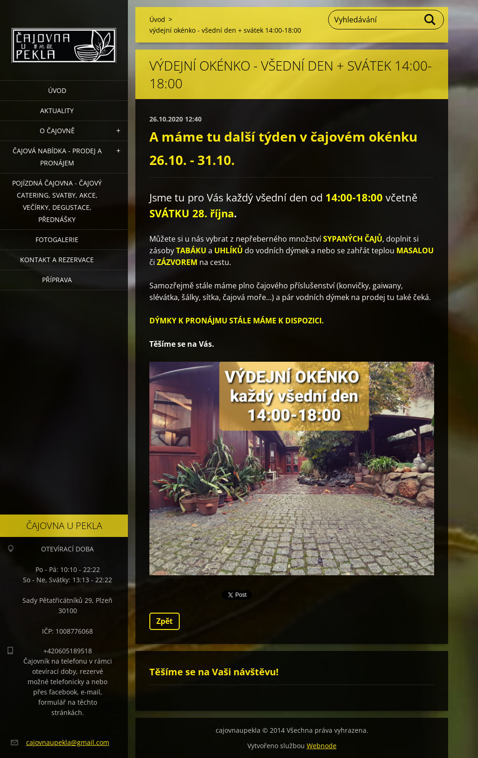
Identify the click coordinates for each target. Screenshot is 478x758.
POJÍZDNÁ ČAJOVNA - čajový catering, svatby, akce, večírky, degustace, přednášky (57, 201)
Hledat (430, 20)
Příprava (57, 279)
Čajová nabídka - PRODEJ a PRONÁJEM (57, 156)
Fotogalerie (56, 239)
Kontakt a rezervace (57, 259)
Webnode (322, 745)
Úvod (57, 90)
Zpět (164, 621)
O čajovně (57, 130)
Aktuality (57, 110)
